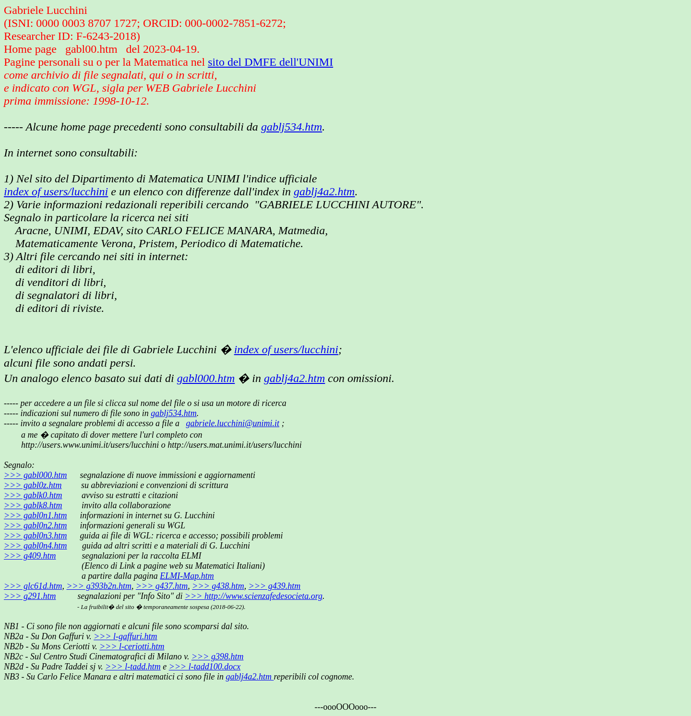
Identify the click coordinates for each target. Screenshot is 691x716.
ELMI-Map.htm (187, 576)
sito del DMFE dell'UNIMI (270, 62)
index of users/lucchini (56, 191)
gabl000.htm (206, 378)
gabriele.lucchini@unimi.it (233, 423)
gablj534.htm (291, 126)
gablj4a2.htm (324, 191)
